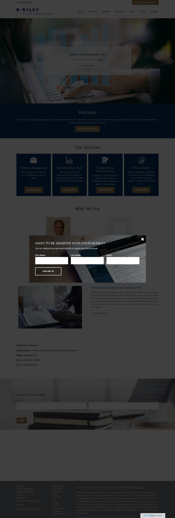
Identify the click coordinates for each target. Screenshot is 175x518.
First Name (40, 255)
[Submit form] (48, 271)
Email (109, 255)
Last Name (76, 255)
